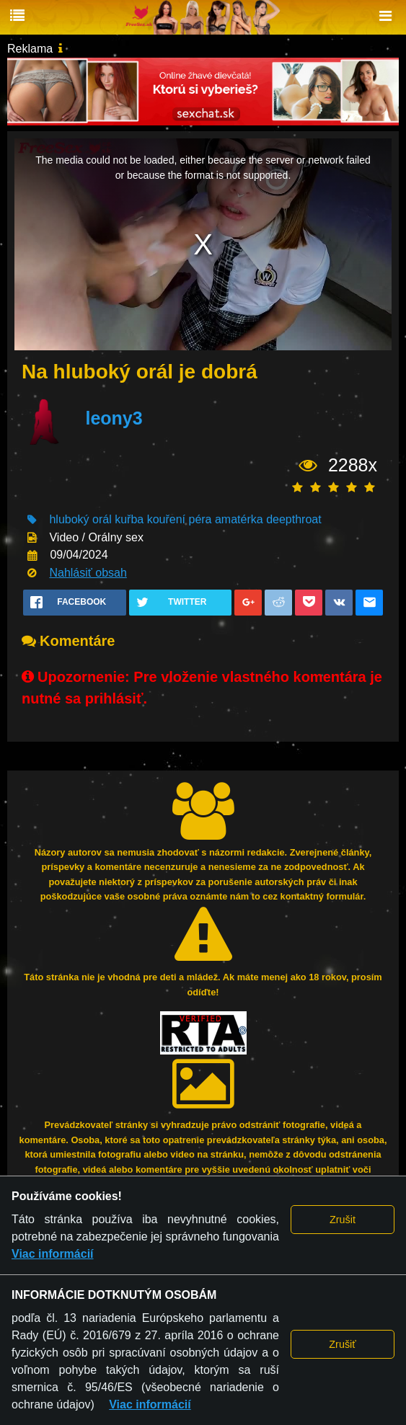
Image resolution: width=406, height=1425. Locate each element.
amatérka (239, 519)
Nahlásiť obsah (87, 573)
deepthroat (294, 519)
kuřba (129, 519)
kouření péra (179, 519)
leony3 (113, 419)
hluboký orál (80, 519)
